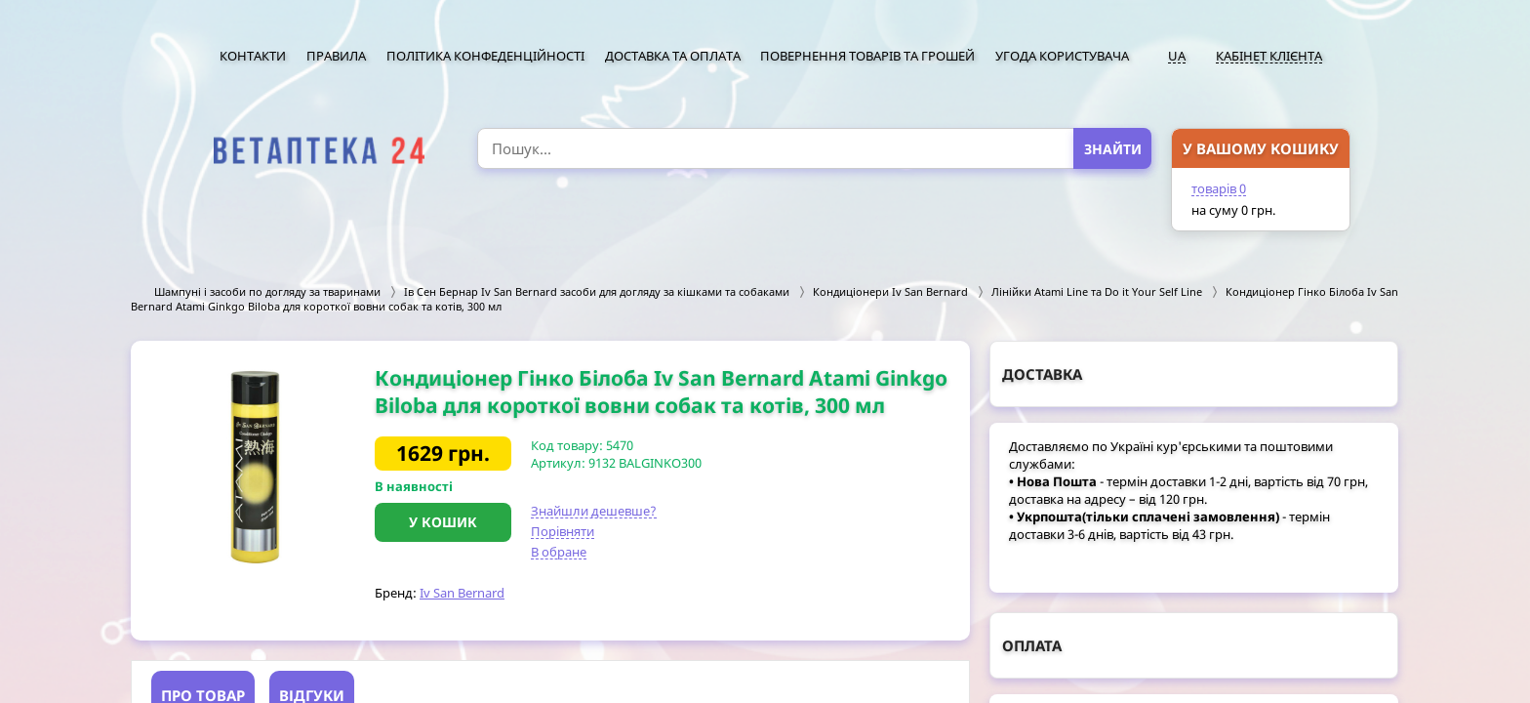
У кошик (443, 522)
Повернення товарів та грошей (867, 55)
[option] (252, 466)
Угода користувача (1062, 55)
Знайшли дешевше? (594, 510)
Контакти (253, 55)
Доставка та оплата (673, 55)
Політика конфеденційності (485, 55)
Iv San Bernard (462, 592)
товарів (1218, 188)
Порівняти (562, 531)
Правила (336, 55)
